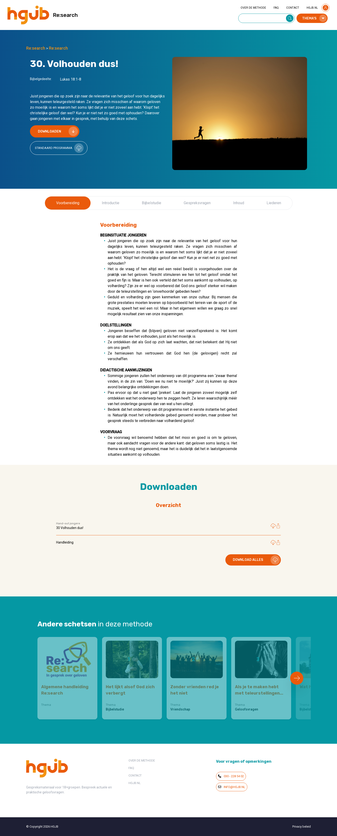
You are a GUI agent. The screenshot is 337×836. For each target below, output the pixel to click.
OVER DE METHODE (253, 7)
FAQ (276, 7)
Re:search (35, 48)
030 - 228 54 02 (231, 776)
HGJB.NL (312, 7)
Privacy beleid (301, 826)
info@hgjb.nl (231, 787)
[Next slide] (296, 678)
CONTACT (292, 7)
